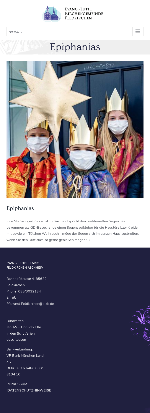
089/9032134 (29, 291)
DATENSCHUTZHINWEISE (29, 390)
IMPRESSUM (17, 384)
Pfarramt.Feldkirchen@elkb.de (30, 303)
